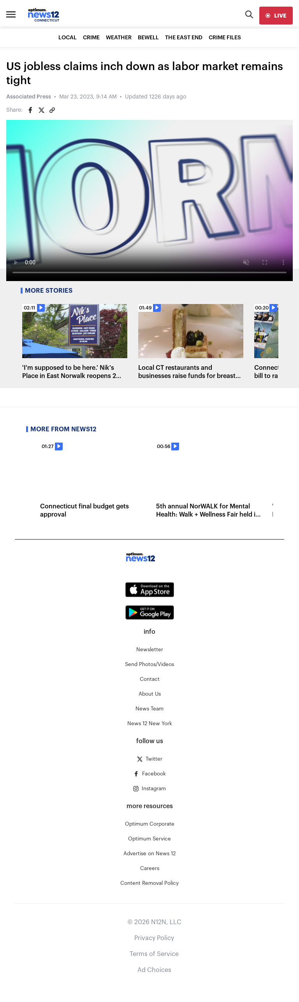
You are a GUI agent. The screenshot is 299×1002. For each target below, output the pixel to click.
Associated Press (28, 97)
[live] (276, 16)
